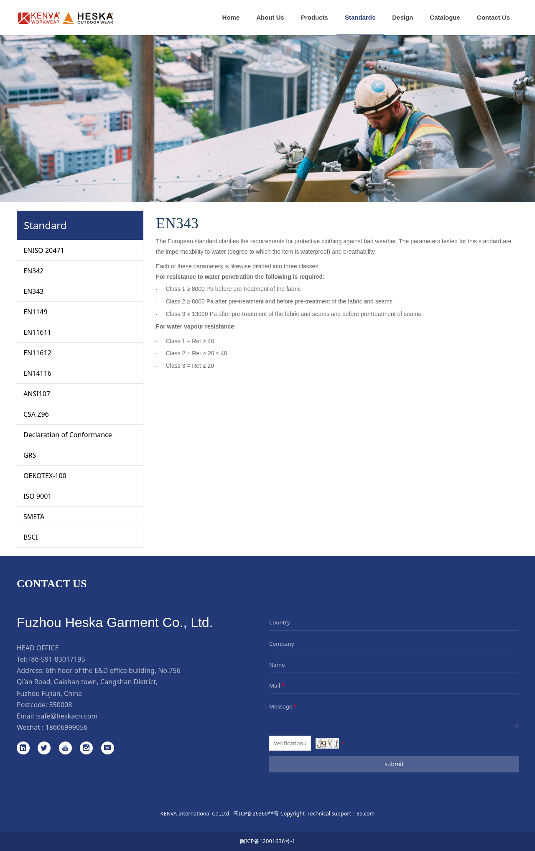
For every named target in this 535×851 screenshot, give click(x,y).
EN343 (33, 291)
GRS (29, 455)
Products (314, 17)
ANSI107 (36, 393)
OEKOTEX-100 (44, 475)
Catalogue (445, 17)
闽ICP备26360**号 (256, 813)
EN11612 (37, 352)
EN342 (33, 270)
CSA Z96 (36, 414)
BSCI (30, 537)
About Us (270, 17)
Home (231, 17)
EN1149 (35, 311)
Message (283, 706)
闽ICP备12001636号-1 (268, 841)
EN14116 (37, 373)
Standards (360, 17)
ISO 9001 (37, 496)
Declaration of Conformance (67, 434)
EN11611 (37, 332)
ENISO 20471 (43, 250)
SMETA (33, 516)
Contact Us (493, 17)
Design (402, 17)
